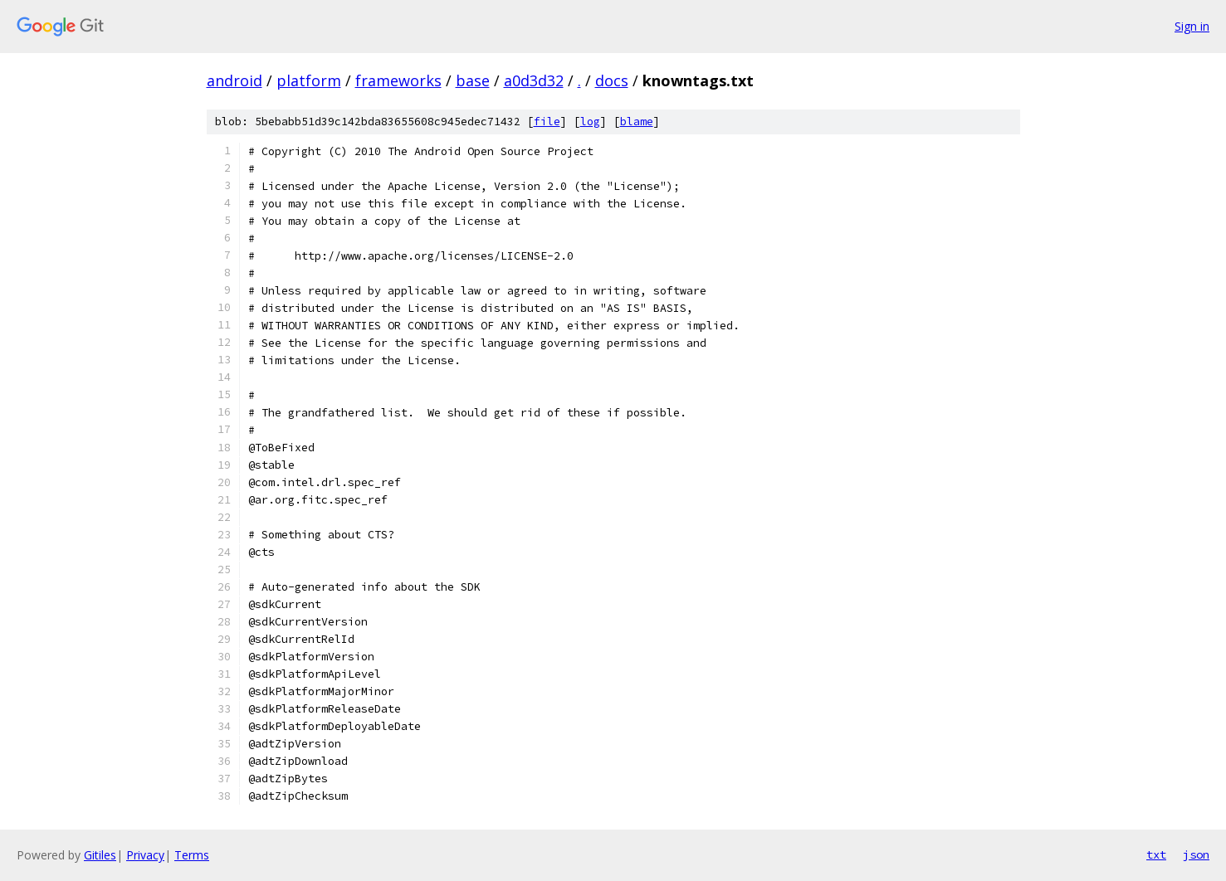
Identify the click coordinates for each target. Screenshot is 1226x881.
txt (1156, 854)
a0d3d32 (534, 80)
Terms (191, 855)
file (547, 121)
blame (636, 121)
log (590, 121)
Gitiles (100, 855)
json (1196, 854)
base (473, 80)
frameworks (398, 80)
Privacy (145, 855)
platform (308, 80)
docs (611, 80)
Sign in (1192, 26)
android (234, 80)
